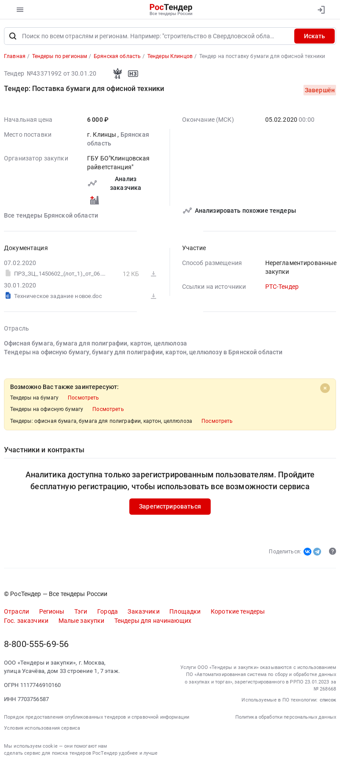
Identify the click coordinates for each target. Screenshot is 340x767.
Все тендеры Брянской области (51, 215)
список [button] (328, 700)
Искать (314, 36)
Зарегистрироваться (170, 506)
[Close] (325, 388)
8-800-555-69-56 (36, 644)
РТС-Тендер (282, 286)
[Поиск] (13, 36)
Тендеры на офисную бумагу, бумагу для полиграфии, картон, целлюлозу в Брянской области (143, 352)
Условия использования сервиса (42, 728)
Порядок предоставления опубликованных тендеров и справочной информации (96, 717)
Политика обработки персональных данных (285, 717)
